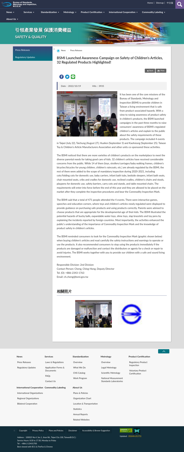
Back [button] (151, 70)
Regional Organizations (28, 398)
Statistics (77, 409)
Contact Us (50, 381)
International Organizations (30, 393)
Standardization (81, 356)
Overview (77, 362)
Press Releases (22, 50)
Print (162, 70)
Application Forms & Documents (54, 369)
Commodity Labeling (55, 387)
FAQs (47, 376)
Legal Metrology (108, 367)
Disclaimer (72, 430)
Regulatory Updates (25, 57)
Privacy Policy (38, 430)
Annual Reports (80, 414)
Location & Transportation (85, 403)
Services (49, 356)
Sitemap (160, 2)
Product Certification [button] (91, 12)
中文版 (170, 2)
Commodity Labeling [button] (152, 12)
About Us (77, 387)
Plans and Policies (56, 430)
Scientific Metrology (110, 373)
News (63, 50)
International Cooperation (30, 387)
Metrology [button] (69, 12)
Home (150, 2)
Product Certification (139, 356)
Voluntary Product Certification (137, 372)
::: (2, 2)
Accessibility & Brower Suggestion (96, 430)
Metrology (106, 356)
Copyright (23, 430)
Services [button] (28, 12)
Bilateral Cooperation (27, 403)
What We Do (79, 367)
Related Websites (81, 419)
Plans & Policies (80, 393)
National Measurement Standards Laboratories (112, 379)
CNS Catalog (79, 373)
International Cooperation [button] (122, 12)
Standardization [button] (49, 12)
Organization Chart (82, 398)
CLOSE (163, 351)
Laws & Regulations (54, 362)
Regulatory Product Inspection (138, 363)
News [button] (9, 12)
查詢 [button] (179, 4)
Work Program (80, 378)
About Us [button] (11, 19)
